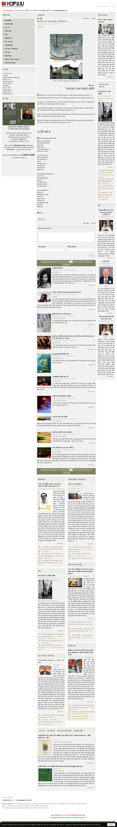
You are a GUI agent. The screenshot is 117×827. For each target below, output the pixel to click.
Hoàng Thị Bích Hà (48, 724)
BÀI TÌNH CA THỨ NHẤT (46, 575)
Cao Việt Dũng (56, 381)
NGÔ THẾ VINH (59, 488)
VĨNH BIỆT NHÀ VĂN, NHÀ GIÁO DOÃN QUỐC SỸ (106, 212)
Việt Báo (106, 337)
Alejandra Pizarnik (8, 81)
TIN (99, 205)
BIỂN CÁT (41, 26)
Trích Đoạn (51, 731)
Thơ (39, 571)
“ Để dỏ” (73, 558)
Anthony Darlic (7, 92)
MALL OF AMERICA (75, 484)
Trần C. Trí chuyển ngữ (49, 638)
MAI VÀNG (44, 719)
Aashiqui (5, 75)
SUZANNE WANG (75, 488)
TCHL (106, 233)
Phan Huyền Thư (57, 421)
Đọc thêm (91, 285)
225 (83, 261)
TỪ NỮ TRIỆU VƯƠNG (59, 318)
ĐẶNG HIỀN (56, 580)
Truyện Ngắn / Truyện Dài (76, 479)
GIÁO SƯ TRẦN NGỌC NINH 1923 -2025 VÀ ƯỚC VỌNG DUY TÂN (49, 485)
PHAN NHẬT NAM (83, 714)
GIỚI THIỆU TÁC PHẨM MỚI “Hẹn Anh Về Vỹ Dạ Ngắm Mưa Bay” (60, 766)
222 (71, 261)
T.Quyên (54, 296)
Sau (92, 18)
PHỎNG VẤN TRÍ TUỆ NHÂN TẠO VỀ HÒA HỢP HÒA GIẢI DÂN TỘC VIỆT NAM (80, 652)
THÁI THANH (52, 719)
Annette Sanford (7, 90)
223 (75, 261)
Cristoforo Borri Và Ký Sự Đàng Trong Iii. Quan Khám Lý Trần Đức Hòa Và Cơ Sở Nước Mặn (50, 549)
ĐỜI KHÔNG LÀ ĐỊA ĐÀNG (61, 314)
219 (59, 261)
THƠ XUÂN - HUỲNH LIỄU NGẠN (51, 640)
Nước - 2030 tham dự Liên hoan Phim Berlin (66, 292)
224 (79, 261)
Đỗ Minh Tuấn (56, 343)
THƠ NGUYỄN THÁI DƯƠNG (62, 432)
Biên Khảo (41, 479)
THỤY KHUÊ (45, 551)
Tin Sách (42, 731)
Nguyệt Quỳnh (75, 718)
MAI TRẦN (74, 709)
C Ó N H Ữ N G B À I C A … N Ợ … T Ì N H (51, 661)
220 (63, 261)
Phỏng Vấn (71, 645)
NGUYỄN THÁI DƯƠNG (59, 436)
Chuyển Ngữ (78, 731)
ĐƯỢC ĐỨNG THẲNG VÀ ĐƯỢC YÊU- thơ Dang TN (106, 172)
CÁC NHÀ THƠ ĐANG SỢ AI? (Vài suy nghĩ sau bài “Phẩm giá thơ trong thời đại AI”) (81, 571)
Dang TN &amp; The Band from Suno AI (47, 600)
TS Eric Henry (68, 742)
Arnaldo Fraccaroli (8, 94)
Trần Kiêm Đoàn (89, 657)
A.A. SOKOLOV (7, 73)
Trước (87, 18)
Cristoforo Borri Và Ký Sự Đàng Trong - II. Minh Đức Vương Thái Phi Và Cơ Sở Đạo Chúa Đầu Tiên (51, 556)
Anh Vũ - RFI (6, 88)
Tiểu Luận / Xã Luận (75, 564)
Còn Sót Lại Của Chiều (59, 416)
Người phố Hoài (57, 268)
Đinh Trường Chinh (57, 358)
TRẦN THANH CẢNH (87, 558)
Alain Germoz (6, 79)
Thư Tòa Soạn (102, 15)
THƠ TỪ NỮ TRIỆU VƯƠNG (61, 396)
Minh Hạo (86, 576)
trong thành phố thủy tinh (60, 354)
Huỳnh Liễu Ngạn (45, 643)
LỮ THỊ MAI (56, 272)
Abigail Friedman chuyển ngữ (11, 77)
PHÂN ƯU (106, 261)
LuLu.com (30, 145)
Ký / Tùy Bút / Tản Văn (45, 656)
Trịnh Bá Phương (83, 718)
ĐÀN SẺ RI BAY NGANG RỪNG (62, 447)
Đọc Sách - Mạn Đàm (64, 731)
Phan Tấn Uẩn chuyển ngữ (74, 491)
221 (67, 261)
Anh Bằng (5, 86)
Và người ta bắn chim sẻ (60, 376)
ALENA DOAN (7, 83)
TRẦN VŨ (74, 714)
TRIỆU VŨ (56, 667)
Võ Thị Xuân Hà (56, 452)
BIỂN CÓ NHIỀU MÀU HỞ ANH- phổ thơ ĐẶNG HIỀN (106, 181)
